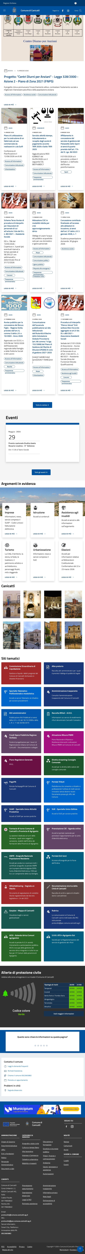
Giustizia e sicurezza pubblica (50, 1150)
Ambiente (46, 1162)
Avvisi (10, 70)
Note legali (47, 1196)
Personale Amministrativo (7, 1163)
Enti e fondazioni (7, 1153)
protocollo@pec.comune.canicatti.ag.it (16, 1221)
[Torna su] (80, 1249)
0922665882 (6, 1233)
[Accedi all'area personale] (75, 3)
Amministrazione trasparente (49, 1187)
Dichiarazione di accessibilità (49, 1202)
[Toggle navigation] (4, 10)
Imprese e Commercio (30, 1155)
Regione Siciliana (9, 3)
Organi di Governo (8, 1141)
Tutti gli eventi (41, 472)
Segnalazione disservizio (27, 1194)
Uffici (3, 1149)
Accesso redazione (77, 1249)
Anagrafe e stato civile (30, 1143)
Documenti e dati (7, 1168)
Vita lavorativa (27, 1151)
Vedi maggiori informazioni (64, 1013)
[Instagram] (67, 10)
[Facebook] (62, 10)
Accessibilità (11, 1246)
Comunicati (38, 128)
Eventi (66, 1164)
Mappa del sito (7, 1249)
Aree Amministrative (9, 1145)
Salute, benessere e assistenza (50, 1168)
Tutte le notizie (42, 405)
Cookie (29, 1246)
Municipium (64, 1249)
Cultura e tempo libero (30, 1147)
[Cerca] (80, 10)
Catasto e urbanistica (30, 1159)
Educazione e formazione (48, 1143)
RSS (2, 1246)
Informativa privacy (50, 1192)
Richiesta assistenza (29, 1203)
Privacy (22, 1246)
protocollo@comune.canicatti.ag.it (14, 1215)
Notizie (66, 1141)
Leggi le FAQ (26, 1199)
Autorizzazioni (48, 1173)
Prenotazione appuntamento (27, 1187)
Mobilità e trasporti (29, 1163)
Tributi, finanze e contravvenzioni (49, 1157)
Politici (3, 1157)
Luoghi (66, 1160)
